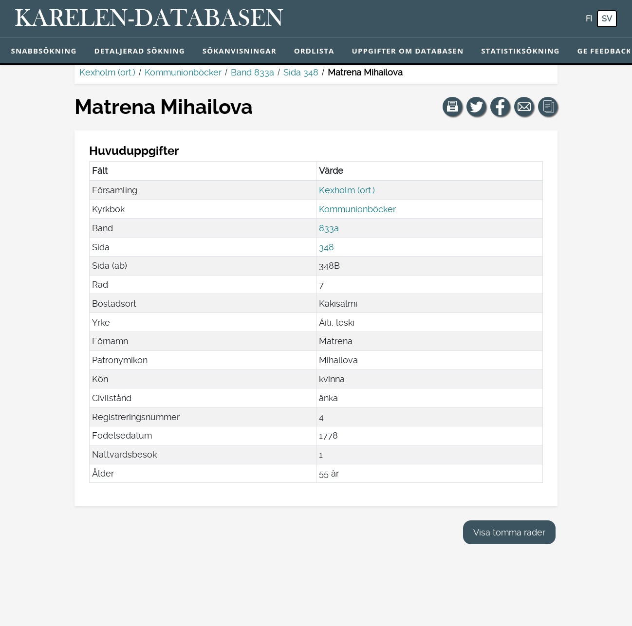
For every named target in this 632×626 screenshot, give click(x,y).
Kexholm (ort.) (107, 72)
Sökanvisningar (240, 50)
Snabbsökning (44, 50)
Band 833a (252, 72)
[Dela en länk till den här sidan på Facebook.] (500, 106)
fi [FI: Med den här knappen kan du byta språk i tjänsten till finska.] (589, 18)
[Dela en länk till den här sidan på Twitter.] (476, 106)
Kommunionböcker (183, 72)
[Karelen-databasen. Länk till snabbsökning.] (149, 19)
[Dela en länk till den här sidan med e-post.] (524, 106)
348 (326, 247)
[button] (452, 106)
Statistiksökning (520, 50)
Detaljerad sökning (139, 50)
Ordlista (314, 50)
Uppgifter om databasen (408, 50)
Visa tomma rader (509, 532)
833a (329, 228)
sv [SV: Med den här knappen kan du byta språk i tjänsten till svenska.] (607, 18)
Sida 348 (300, 72)
